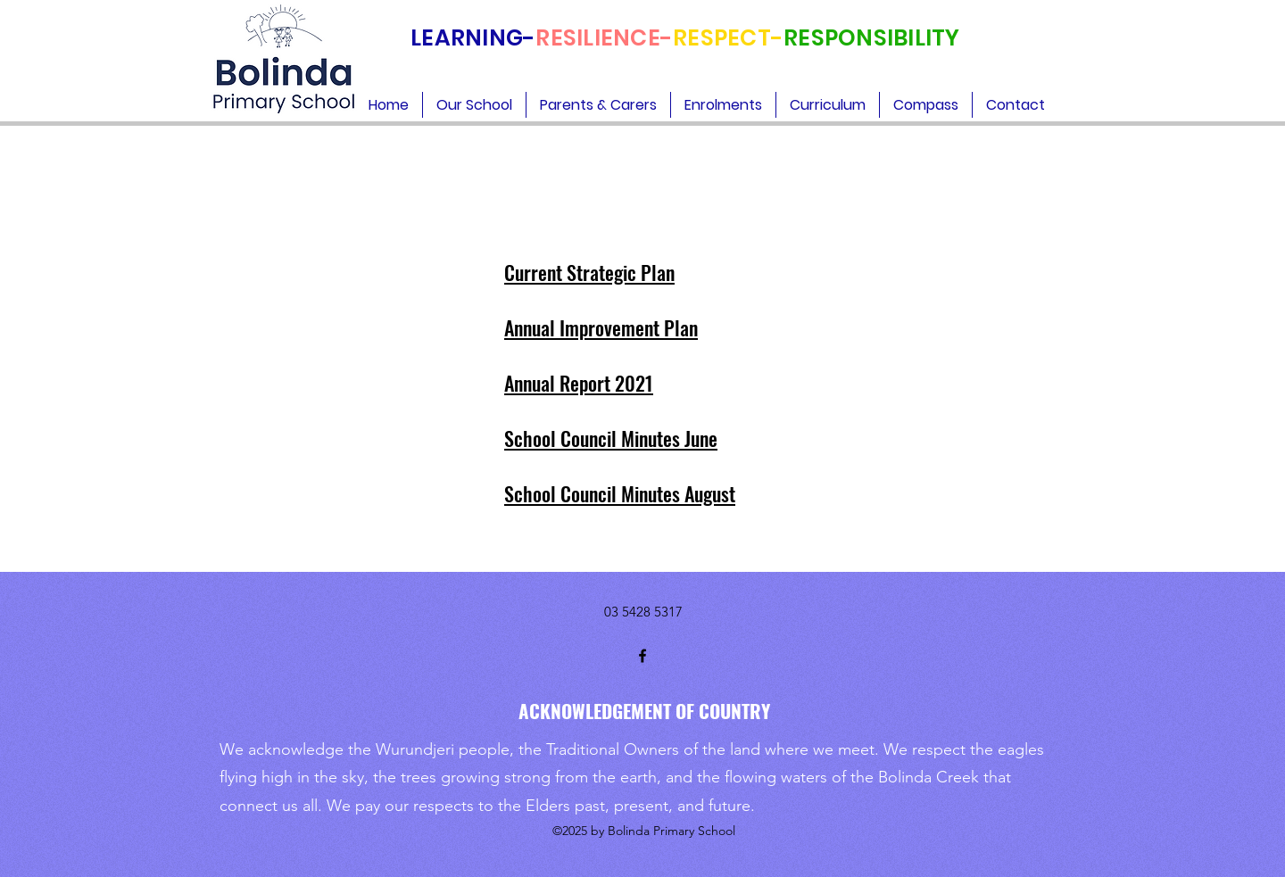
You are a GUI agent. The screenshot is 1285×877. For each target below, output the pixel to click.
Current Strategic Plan (589, 272)
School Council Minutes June (610, 438)
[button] (474, 105)
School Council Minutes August (619, 493)
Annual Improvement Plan (601, 327)
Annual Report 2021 (578, 382)
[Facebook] (642, 656)
